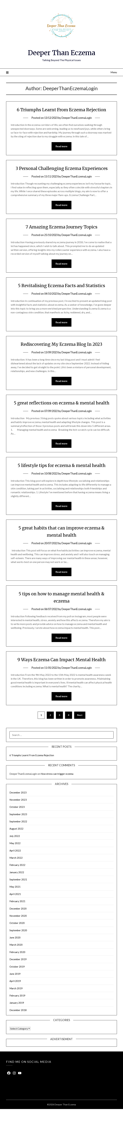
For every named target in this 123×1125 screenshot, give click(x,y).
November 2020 (18, 931)
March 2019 (16, 1004)
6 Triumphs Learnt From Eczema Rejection (61, 109)
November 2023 (18, 815)
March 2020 (16, 960)
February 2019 (17, 1011)
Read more (61, 146)
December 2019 (18, 975)
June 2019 (14, 989)
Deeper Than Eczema (61, 52)
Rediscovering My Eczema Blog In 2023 (61, 352)
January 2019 (16, 1018)
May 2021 (14, 902)
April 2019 (15, 997)
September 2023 (18, 830)
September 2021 (18, 895)
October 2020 (17, 938)
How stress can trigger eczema (57, 789)
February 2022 (17, 880)
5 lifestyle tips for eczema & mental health (61, 481)
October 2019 (17, 982)
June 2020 (14, 953)
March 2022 (16, 873)
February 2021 (17, 917)
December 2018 (18, 1026)
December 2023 (18, 808)
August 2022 (16, 844)
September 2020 (18, 946)
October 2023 (17, 822)
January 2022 (16, 888)
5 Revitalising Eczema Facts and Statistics (61, 293)
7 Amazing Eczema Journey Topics (62, 234)
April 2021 (15, 910)
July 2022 (14, 852)
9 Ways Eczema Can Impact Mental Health (61, 675)
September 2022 (18, 837)
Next (79, 731)
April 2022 (15, 866)
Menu (114, 72)
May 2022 (14, 859)
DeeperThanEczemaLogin (77, 117)
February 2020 (17, 968)
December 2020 (18, 924)
